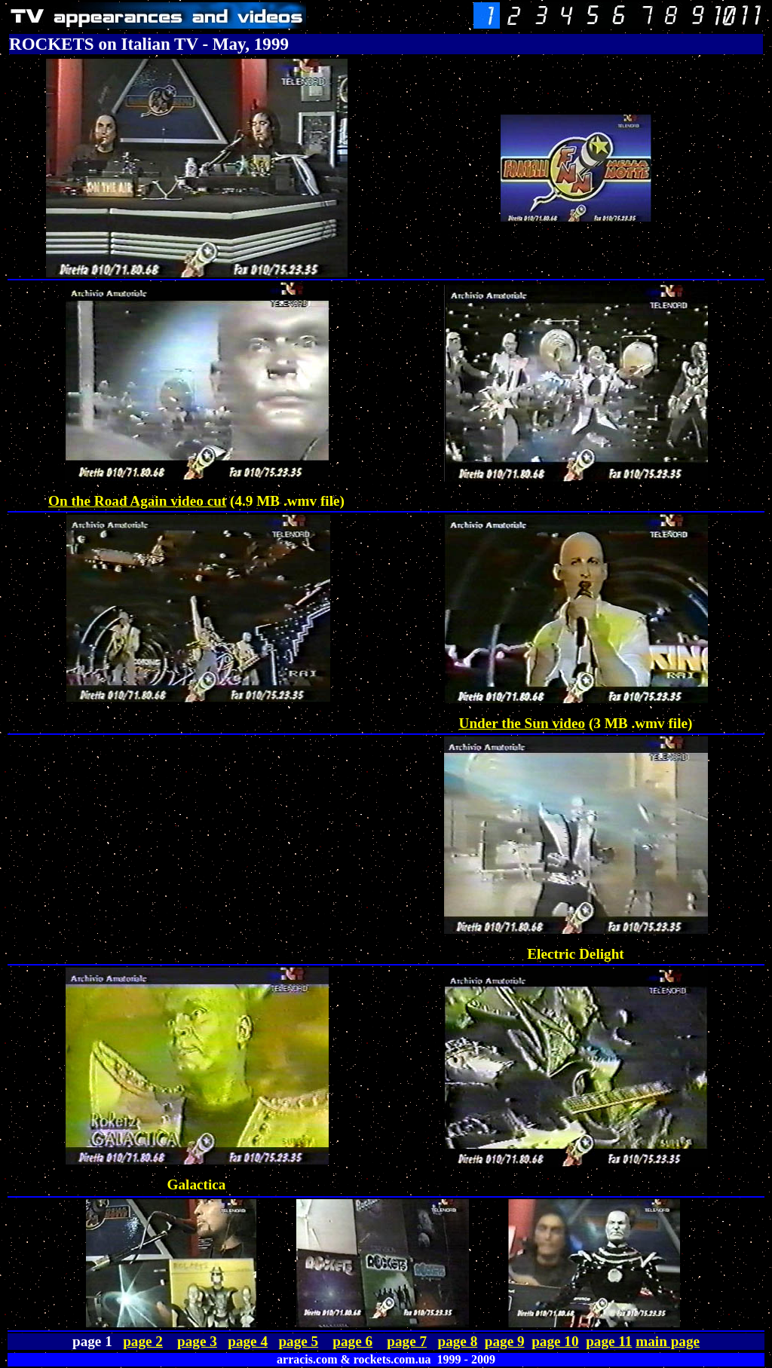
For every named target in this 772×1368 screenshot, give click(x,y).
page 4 (248, 1341)
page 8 (457, 1341)
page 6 (352, 1341)
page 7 (407, 1341)
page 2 (143, 1341)
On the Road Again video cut (137, 501)
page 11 (609, 1341)
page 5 (298, 1341)
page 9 (505, 1341)
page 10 (555, 1341)
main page (668, 1341)
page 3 (197, 1341)
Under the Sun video (522, 723)
